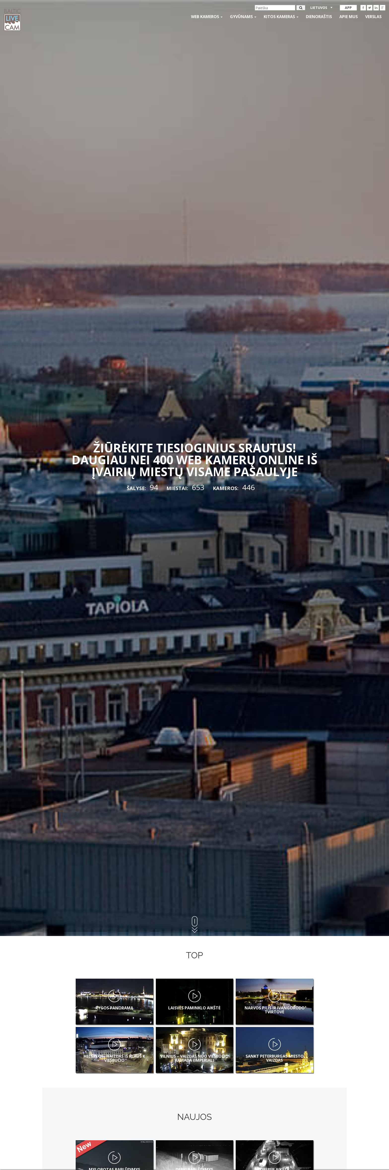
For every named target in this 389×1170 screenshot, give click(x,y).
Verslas (373, 16)
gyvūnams (243, 16)
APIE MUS (348, 16)
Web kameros (207, 16)
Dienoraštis (319, 16)
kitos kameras (281, 16)
